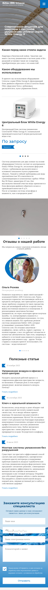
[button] (20, 156)
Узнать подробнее (10, 392)
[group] (24, 125)
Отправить (24, 580)
